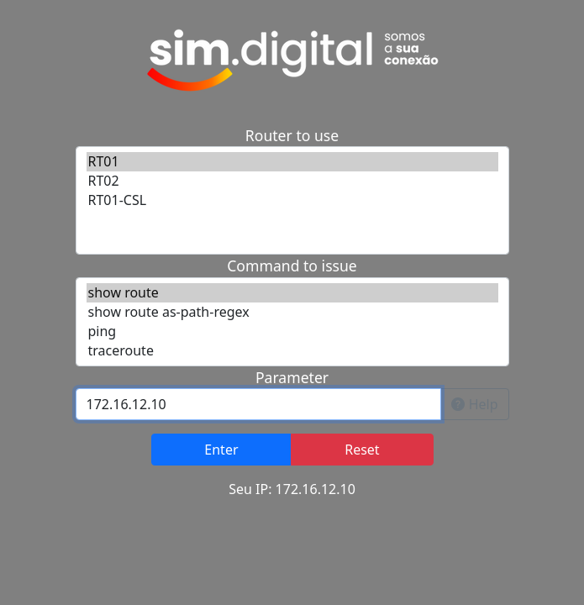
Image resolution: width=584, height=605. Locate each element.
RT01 (292, 161)
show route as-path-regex (292, 312)
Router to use (292, 135)
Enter (221, 449)
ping (292, 331)
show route (292, 292)
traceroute (292, 350)
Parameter (292, 377)
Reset (362, 449)
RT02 (292, 181)
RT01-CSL (292, 200)
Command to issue (292, 265)
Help (474, 404)
